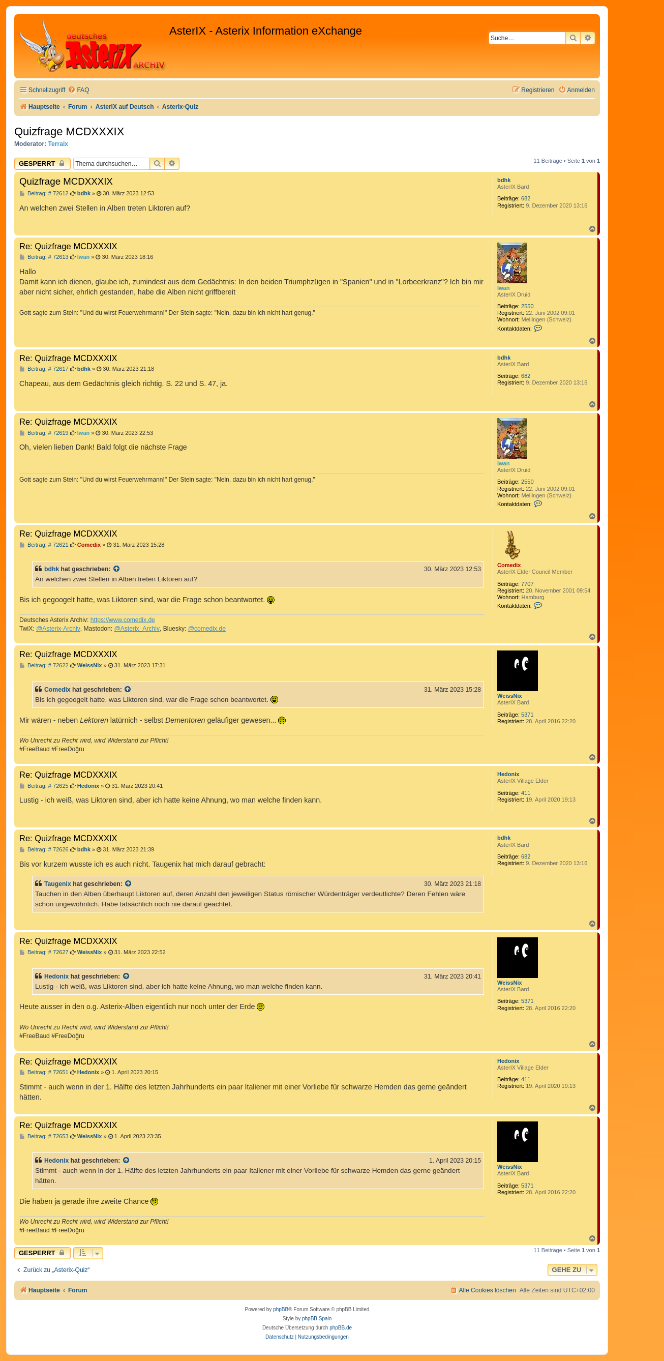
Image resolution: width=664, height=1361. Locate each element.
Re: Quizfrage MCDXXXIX (68, 246)
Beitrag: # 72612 (44, 193)
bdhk (503, 180)
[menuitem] (78, 90)
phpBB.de (340, 1327)
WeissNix (509, 696)
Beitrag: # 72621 (44, 545)
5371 (527, 715)
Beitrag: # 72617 (44, 369)
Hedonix (508, 774)
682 (525, 198)
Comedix (509, 565)
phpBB (280, 1309)
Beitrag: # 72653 (44, 1136)
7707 (527, 584)
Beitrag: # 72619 (44, 433)
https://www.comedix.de (122, 620)
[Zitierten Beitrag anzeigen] (117, 569)
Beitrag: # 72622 (44, 665)
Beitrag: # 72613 (44, 257)
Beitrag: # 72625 (44, 786)
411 (525, 793)
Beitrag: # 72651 (44, 1072)
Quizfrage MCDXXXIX (69, 131)
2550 (527, 306)
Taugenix (57, 883)
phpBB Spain (316, 1318)
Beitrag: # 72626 (44, 849)
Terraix (58, 143)
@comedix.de (207, 628)
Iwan (503, 288)
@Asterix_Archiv (137, 628)
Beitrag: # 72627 (44, 952)
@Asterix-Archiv (58, 628)
